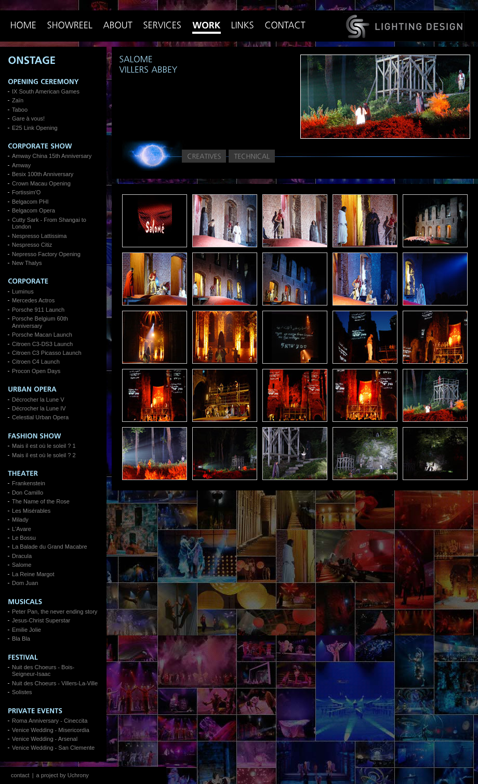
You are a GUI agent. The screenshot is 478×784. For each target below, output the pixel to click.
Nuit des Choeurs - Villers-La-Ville (55, 683)
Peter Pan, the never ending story (54, 611)
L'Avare (21, 529)
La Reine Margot (33, 574)
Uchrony (78, 775)
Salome (21, 565)
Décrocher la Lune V (38, 399)
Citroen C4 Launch (36, 361)
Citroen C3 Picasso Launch (47, 353)
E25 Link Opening (35, 128)
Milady (20, 519)
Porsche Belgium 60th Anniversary (40, 321)
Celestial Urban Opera (40, 417)
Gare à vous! (28, 118)
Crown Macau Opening (41, 183)
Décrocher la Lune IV (39, 408)
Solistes (22, 692)
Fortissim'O (26, 192)
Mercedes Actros (33, 300)
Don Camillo (27, 492)
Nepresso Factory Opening (46, 254)
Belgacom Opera (33, 210)
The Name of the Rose (41, 501)
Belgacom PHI (30, 201)
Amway (21, 165)
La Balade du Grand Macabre (49, 546)
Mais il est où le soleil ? (41, 446)
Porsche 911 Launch (38, 310)
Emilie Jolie (26, 630)
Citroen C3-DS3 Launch (42, 344)
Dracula (22, 556)
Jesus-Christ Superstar (41, 620)
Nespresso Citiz (32, 245)
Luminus (23, 291)
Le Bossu (24, 538)
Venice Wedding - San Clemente (53, 748)
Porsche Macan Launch (42, 334)
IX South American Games (45, 91)
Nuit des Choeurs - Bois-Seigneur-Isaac (43, 670)
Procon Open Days (36, 371)
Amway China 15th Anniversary (51, 156)
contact (20, 775)
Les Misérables (31, 511)
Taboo (20, 110)
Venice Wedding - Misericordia (50, 730)
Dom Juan (25, 583)
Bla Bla (21, 638)
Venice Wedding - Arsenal (44, 739)
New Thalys (27, 263)
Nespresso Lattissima (39, 236)
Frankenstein (28, 483)
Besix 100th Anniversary (42, 174)
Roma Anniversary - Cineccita (49, 720)
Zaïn (17, 100)
